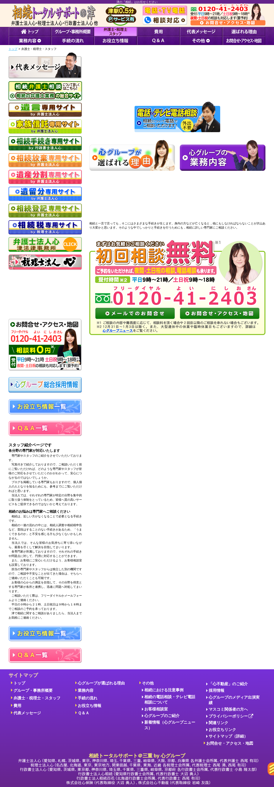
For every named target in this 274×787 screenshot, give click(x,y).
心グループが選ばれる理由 (101, 683)
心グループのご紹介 (162, 716)
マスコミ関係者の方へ (228, 709)
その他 (148, 683)
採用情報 (216, 690)
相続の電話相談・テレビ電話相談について (169, 699)
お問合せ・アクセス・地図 (229, 743)
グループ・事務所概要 (33, 690)
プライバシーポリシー (231, 716)
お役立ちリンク (222, 730)
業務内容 (85, 690)
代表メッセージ (27, 713)
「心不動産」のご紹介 (228, 684)
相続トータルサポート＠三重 (138, 769)
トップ (13, 49)
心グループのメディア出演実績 (234, 700)
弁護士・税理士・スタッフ (36, 698)
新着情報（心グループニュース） (169, 725)
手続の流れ (87, 698)
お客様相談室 (156, 709)
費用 (17, 706)
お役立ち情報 (89, 706)
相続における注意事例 (163, 690)
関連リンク (218, 723)
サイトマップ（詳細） (228, 736)
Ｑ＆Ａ (83, 713)
